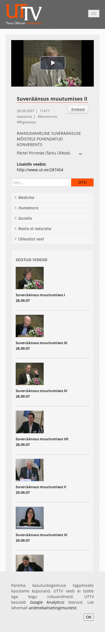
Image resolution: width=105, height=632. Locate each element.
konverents (48, 116)
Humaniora (26, 207)
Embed (78, 109)
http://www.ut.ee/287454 (40, 169)
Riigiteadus (27, 122)
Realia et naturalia (32, 228)
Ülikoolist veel (29, 239)
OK (89, 617)
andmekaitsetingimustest (52, 607)
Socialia (23, 218)
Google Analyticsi (47, 602)
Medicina (24, 197)
